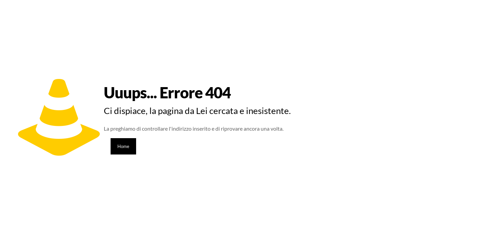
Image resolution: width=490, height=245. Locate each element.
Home (123, 146)
